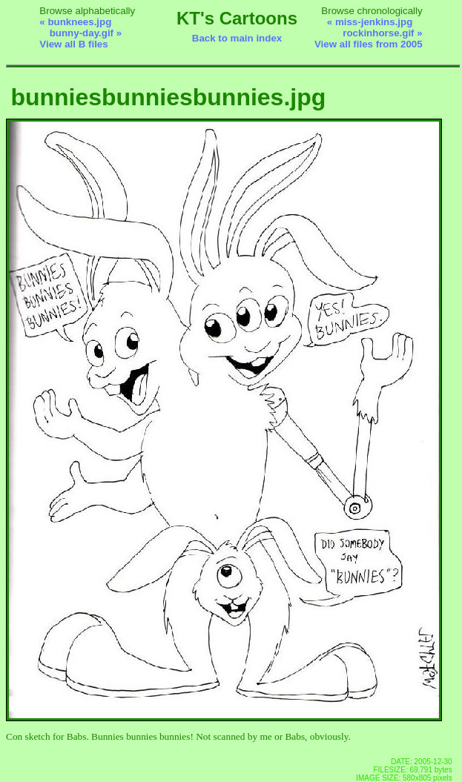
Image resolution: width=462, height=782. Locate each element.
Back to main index (237, 38)
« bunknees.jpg (75, 21)
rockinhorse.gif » (382, 33)
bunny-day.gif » (86, 33)
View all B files (73, 44)
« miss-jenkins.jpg (370, 21)
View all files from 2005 (368, 44)
